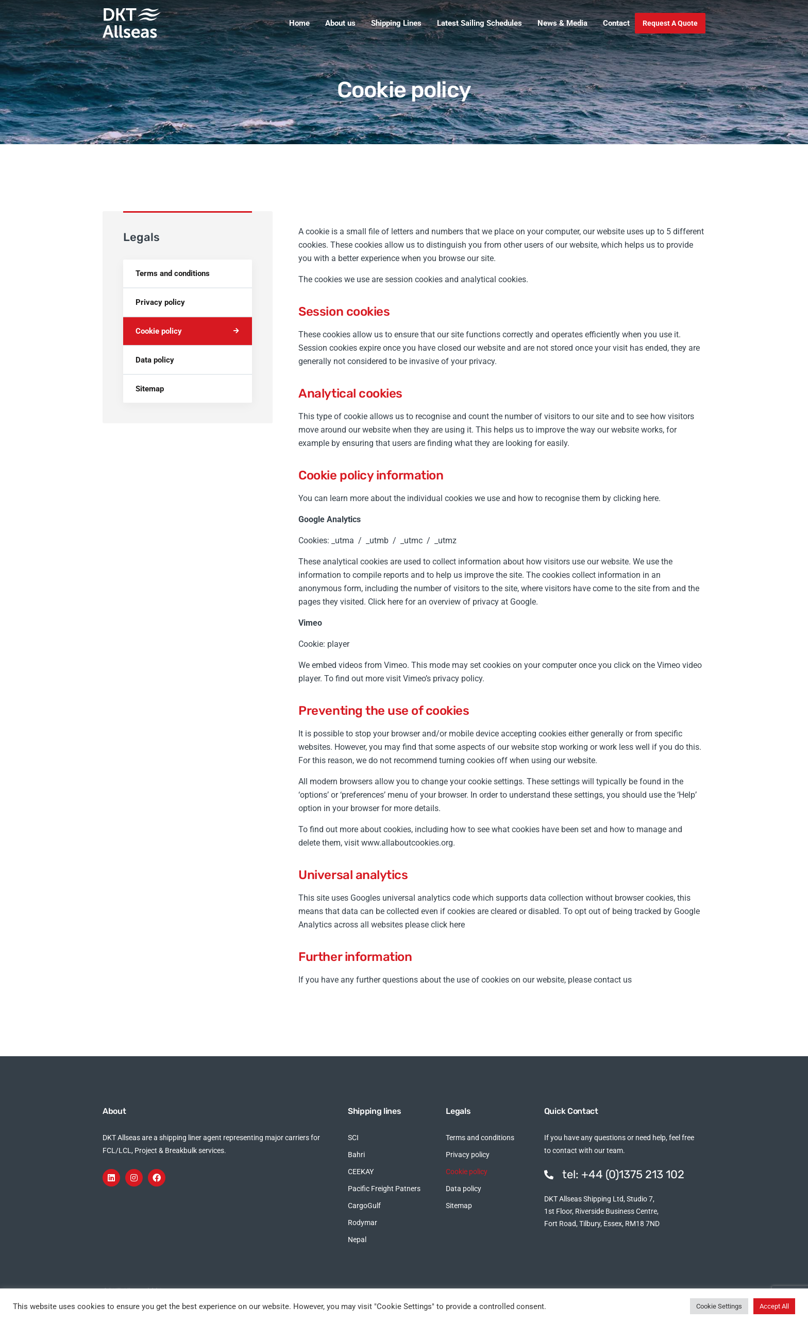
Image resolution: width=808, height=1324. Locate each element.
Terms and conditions (173, 273)
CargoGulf (364, 1205)
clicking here (636, 498)
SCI (353, 1137)
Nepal (357, 1239)
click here (448, 925)
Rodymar (362, 1222)
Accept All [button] (774, 1306)
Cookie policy (159, 331)
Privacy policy (160, 302)
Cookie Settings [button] (719, 1306)
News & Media (562, 23)
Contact (616, 23)
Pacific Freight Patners (384, 1188)
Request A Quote (670, 23)
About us (340, 23)
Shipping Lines (396, 23)
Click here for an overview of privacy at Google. (453, 602)
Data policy (155, 360)
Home (299, 23)
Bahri (356, 1154)
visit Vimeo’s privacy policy (434, 678)
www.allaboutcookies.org (407, 843)
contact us (613, 980)
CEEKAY (361, 1171)
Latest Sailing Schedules (479, 23)
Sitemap (150, 388)
